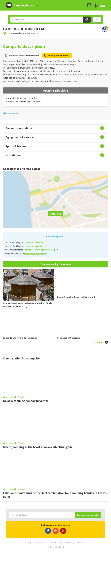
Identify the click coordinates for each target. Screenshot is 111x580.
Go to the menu (107, 2)
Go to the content (108, 2)
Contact (79, 571)
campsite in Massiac (34, 242)
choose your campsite (34, 253)
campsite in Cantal (33, 246)
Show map (55, 213)
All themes (100, 348)
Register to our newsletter (88, 543)
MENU (102, 5)
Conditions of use (54, 571)
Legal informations (36, 571)
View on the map (12, 113)
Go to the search (110, 2)
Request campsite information (22, 55)
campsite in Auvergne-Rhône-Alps (41, 249)
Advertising (69, 571)
